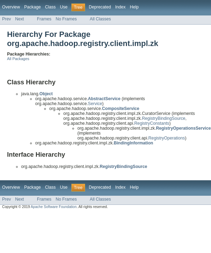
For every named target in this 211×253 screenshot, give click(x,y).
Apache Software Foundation (54, 207)
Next (19, 19)
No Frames (66, 19)
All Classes (100, 19)
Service (95, 103)
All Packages (18, 59)
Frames (44, 19)
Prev (6, 19)
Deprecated (100, 7)
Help (134, 7)
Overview (11, 7)
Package (32, 7)
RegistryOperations (166, 138)
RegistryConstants (151, 123)
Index (120, 7)
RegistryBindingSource (163, 118)
